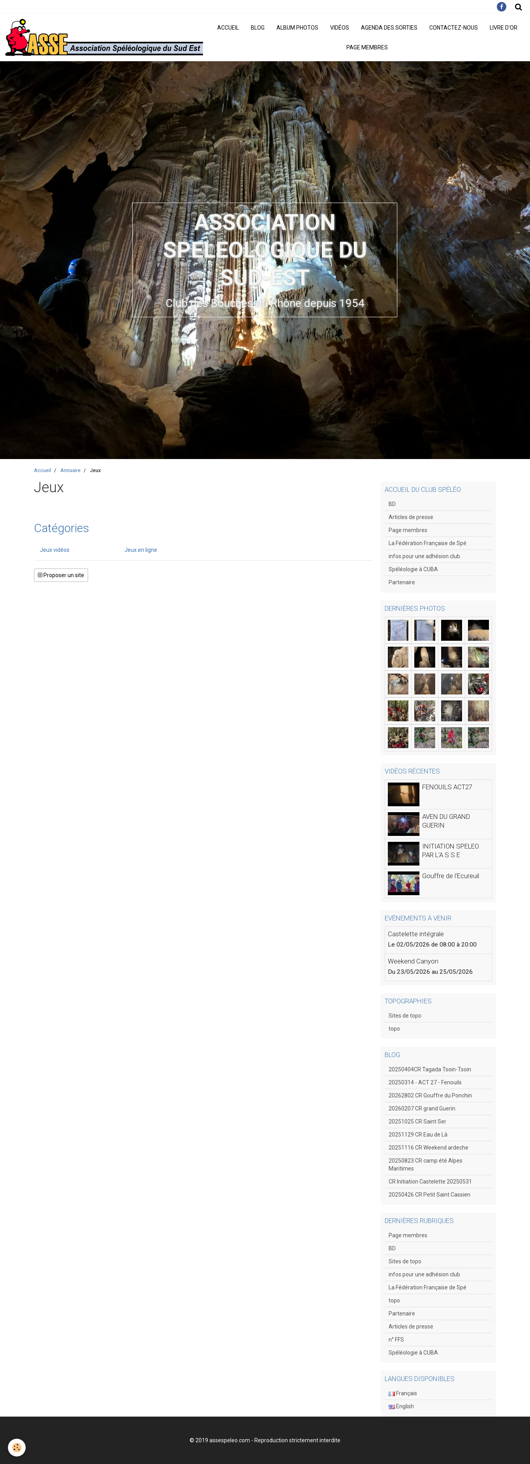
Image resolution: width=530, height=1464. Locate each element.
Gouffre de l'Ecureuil (450, 876)
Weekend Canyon (413, 961)
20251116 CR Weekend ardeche (428, 1147)
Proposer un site (61, 575)
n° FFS (396, 1339)
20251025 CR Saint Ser (417, 1121)
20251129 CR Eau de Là (418, 1134)
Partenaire (402, 582)
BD (392, 504)
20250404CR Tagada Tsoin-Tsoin (430, 1069)
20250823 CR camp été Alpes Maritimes (425, 1164)
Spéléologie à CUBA (413, 569)
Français (403, 1393)
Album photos (297, 27)
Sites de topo (405, 1015)
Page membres (367, 47)
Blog (258, 27)
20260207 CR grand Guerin (422, 1108)
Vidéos (339, 27)
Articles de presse (411, 517)
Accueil (228, 27)
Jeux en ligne (140, 550)
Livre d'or (503, 27)
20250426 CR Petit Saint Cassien (429, 1194)
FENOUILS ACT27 (447, 787)
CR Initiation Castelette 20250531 (430, 1181)
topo (394, 1029)
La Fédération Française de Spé (427, 543)
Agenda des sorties (389, 27)
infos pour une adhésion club (424, 556)
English (401, 1406)
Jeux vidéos (55, 550)
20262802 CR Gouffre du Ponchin (430, 1095)
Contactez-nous (453, 27)
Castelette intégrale (416, 934)
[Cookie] (17, 1447)
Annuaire (70, 470)
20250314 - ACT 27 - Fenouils (425, 1082)
